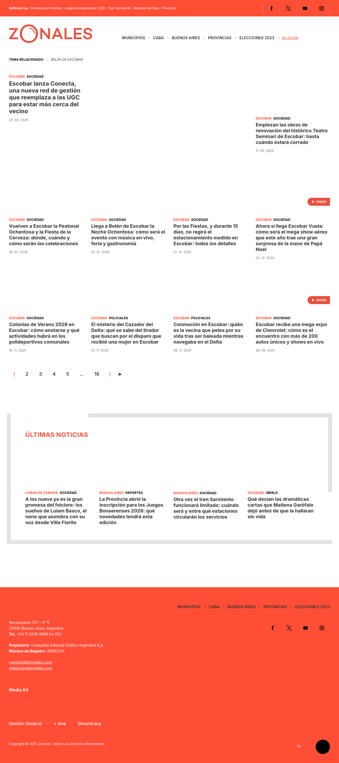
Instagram (321, 8)
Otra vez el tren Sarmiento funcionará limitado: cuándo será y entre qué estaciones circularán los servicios (206, 508)
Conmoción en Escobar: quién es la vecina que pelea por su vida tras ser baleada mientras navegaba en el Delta (208, 333)
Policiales (118, 318)
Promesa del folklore (46, 8)
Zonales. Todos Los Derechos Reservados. (72, 744)
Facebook (271, 8)
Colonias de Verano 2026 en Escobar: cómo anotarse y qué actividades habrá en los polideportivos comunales (44, 333)
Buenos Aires (186, 38)
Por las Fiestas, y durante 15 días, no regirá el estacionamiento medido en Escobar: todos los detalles (205, 234)
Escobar (17, 76)
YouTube (305, 8)
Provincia (169, 8)
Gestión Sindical (25, 723)
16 (96, 374)
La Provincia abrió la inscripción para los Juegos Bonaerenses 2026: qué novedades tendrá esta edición (131, 510)
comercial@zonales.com (30, 662)
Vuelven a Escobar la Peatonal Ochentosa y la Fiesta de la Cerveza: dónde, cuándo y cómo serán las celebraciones (44, 234)
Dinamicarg (89, 723)
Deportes (134, 493)
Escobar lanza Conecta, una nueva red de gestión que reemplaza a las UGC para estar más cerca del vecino (45, 97)
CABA (158, 38)
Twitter (288, 8)
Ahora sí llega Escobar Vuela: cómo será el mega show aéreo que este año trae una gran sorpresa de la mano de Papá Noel (292, 237)
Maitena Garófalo (146, 8)
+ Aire (60, 723)
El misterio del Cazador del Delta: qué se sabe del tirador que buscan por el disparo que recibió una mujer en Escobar (126, 333)
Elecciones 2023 (256, 38)
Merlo (272, 493)
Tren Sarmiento (119, 8)
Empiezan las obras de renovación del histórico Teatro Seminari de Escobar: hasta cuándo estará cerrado (292, 133)
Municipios (133, 38)
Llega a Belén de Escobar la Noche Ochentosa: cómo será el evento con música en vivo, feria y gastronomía (128, 234)
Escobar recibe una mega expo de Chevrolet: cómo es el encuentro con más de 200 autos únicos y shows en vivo (291, 333)
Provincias (219, 38)
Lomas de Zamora (41, 493)
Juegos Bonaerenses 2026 (85, 8)
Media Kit (18, 689)
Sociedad (35, 76)
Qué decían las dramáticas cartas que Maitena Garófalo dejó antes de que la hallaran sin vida (281, 507)
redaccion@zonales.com (30, 668)
